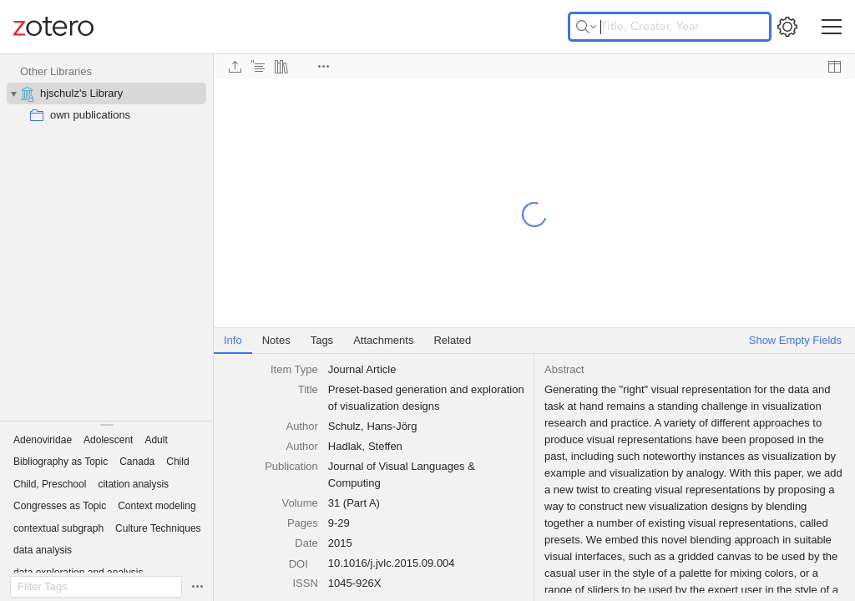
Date (306, 543)
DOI (303, 564)
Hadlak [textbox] (345, 446)
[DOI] (303, 562)
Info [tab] (233, 340)
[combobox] (426, 369)
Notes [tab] (276, 340)
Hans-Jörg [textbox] (392, 426)
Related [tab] (452, 340)
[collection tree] (106, 237)
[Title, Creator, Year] (669, 26)
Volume (299, 503)
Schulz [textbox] (344, 426)
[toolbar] (534, 66)
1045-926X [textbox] (355, 583)
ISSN (304, 583)
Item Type (294, 369)
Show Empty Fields (795, 340)
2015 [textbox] (340, 543)
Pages (302, 523)
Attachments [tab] (383, 340)
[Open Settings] (787, 27)
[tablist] (534, 341)
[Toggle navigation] (831, 26)
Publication (291, 466)
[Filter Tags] (96, 587)
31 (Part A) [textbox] (354, 503)
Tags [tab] (322, 340)
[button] (42, 439)
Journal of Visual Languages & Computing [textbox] (403, 474)
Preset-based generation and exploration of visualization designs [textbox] (427, 397)
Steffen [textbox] (385, 446)
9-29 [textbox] (339, 523)
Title (308, 389)
